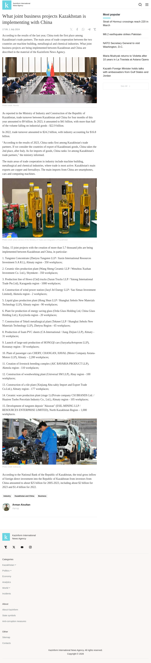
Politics (6, 570)
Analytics (6, 582)
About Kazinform (10, 609)
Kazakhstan (8, 565)
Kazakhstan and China (24, 496)
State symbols (9, 615)
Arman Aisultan (21, 505)
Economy (6, 576)
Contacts (6, 643)
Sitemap (6, 637)
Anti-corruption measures (14, 621)
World (5, 588)
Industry (7, 496)
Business (42, 496)
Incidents (6, 593)
